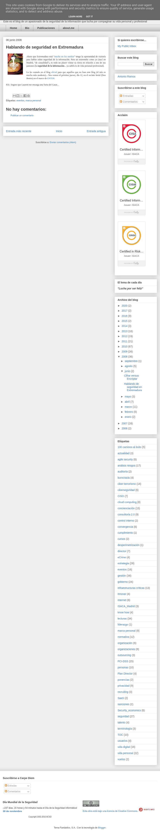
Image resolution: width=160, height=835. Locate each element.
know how (123, 612)
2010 (125, 346)
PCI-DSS (123, 661)
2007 (125, 423)
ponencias (123, 679)
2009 (125, 351)
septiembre (131, 361)
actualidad (123, 453)
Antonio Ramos (126, 76)
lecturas (122, 618)
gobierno (123, 581)
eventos (20, 100)
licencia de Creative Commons (122, 811)
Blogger (102, 827)
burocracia (124, 477)
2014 (125, 325)
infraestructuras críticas (131, 587)
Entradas (126, 95)
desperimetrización (129, 545)
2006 (125, 428)
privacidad (123, 685)
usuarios (122, 740)
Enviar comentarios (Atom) (63, 142)
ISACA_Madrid (126, 606)
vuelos (121, 759)
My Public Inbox (127, 46)
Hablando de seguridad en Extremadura (133, 387)
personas (123, 667)
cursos (121, 538)
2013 (125, 331)
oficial (54, 72)
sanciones (123, 704)
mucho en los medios (64, 56)
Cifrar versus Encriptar (131, 377)
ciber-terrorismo (127, 483)
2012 (125, 336)
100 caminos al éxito (129, 447)
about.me (68, 27)
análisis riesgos (126, 465)
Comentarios (128, 101)
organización (125, 643)
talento (121, 722)
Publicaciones (46, 27)
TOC (120, 734)
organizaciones (126, 649)
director (122, 551)
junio (128, 371)
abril (127, 401)
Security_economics (129, 710)
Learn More (75, 16)
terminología (125, 728)
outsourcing (124, 655)
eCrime (122, 557)
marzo (129, 406)
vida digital (124, 746)
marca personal (33, 100)
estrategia (123, 563)
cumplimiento (125, 532)
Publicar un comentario (22, 115)
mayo (128, 396)
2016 (125, 315)
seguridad (123, 716)
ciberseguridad (126, 489)
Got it (89, 16)
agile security (125, 459)
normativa (123, 636)
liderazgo (123, 624)
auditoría (123, 471)
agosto (129, 366)
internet (122, 600)
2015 (125, 320)
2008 (125, 356)
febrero (129, 411)
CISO (121, 496)
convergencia (125, 526)
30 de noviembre (12, 811)
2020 (125, 305)
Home (13, 27)
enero (128, 416)
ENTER (51, 78)
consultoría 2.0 (126, 514)
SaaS (121, 698)
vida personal (125, 753)
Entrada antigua (96, 131)
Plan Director (125, 673)
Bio (27, 27)
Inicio (59, 131)
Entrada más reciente (18, 131)
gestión (122, 575)
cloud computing (127, 502)
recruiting (123, 691)
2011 (125, 341)
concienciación (126, 508)
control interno (126, 520)
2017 (125, 310)
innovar (122, 593)
